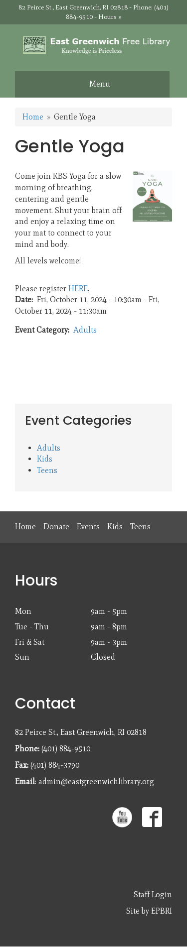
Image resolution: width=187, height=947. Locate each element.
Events (88, 526)
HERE (78, 288)
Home (32, 116)
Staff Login (153, 894)
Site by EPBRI (149, 911)
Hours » (110, 16)
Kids (44, 459)
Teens (47, 470)
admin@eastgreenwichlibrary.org (96, 781)
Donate (56, 526)
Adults (85, 330)
